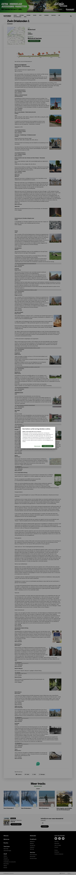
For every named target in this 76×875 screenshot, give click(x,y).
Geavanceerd (37, 446)
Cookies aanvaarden (47, 446)
